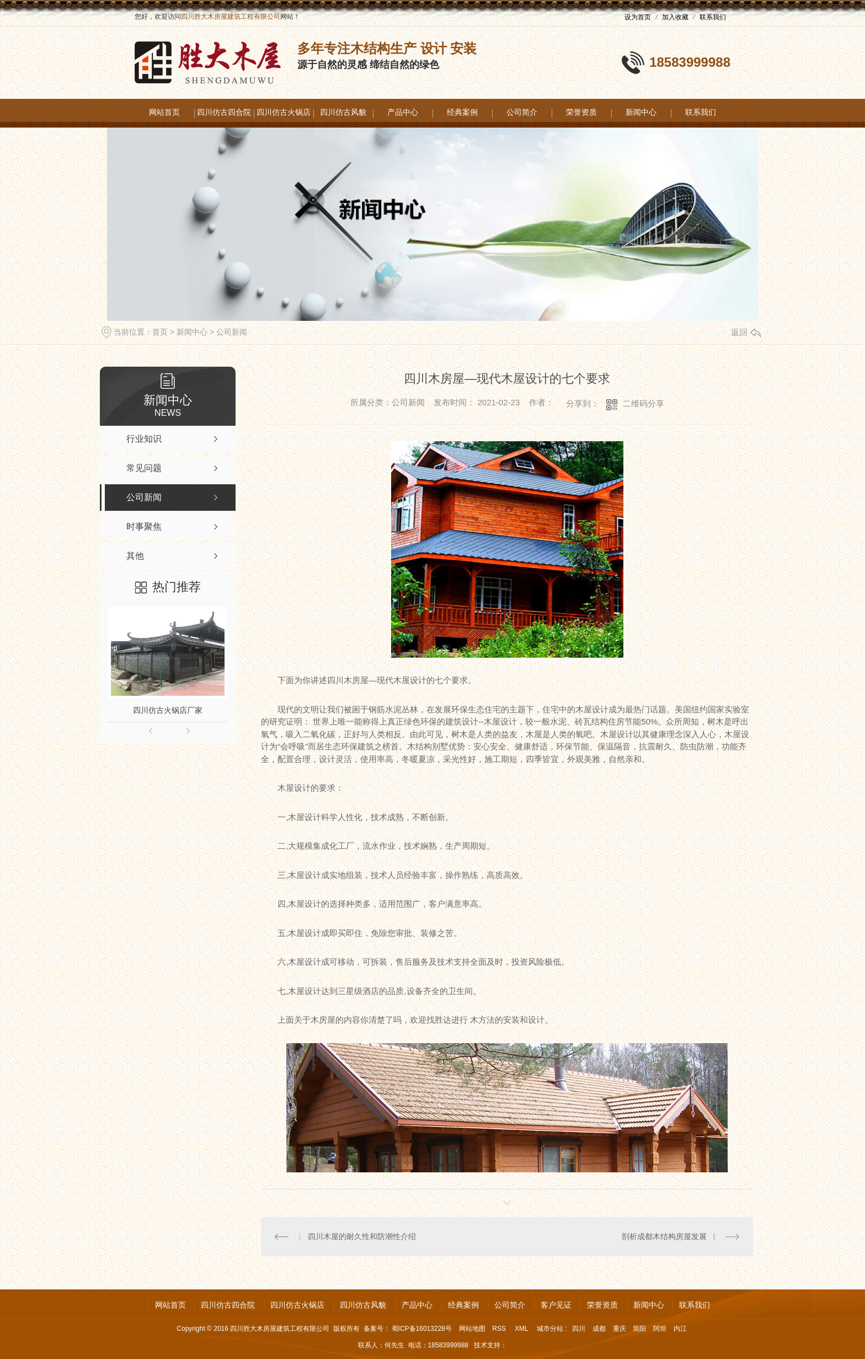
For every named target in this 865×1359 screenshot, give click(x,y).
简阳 (639, 1328)
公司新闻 (231, 331)
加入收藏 (675, 17)
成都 (599, 1328)
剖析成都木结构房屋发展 (664, 1236)
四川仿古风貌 (343, 112)
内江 (680, 1328)
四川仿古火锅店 (284, 112)
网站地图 (472, 1328)
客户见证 (556, 1304)
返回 (746, 332)
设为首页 (637, 17)
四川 (578, 1328)
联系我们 (713, 17)
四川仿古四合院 (224, 112)
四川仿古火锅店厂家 (167, 710)
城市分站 (550, 1328)
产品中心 (402, 112)
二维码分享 (643, 403)
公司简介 (521, 112)
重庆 (619, 1328)
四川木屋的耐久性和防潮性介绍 (362, 1236)
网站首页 (164, 112)
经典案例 (462, 112)
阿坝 (659, 1328)
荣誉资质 (581, 112)
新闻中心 (641, 112)
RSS (500, 1328)
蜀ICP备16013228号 (422, 1328)
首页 (160, 331)
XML (522, 1328)
